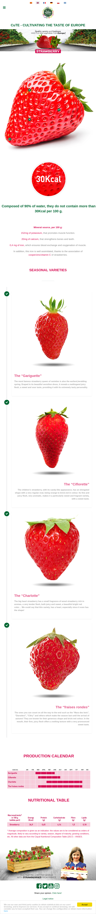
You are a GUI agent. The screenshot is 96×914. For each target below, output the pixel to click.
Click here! (57, 893)
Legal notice (48, 899)
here (6, 911)
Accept (85, 904)
